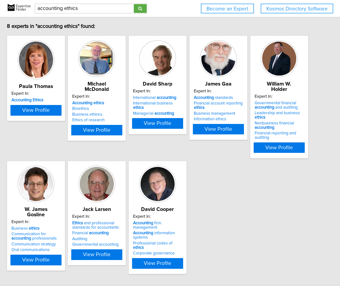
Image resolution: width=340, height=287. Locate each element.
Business (116, 207)
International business (200, 103)
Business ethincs (117, 109)
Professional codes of (273, 219)
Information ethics (264, 115)
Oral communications (121, 228)
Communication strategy (124, 223)
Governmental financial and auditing (50, 209)
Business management (268, 109)
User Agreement (190, 269)
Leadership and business (57, 217)
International (196, 98)
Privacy (169, 269)
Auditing (182, 223)
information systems (276, 213)
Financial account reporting (278, 103)
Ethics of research (118, 115)
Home (156, 269)
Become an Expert (227, 8)
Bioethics (110, 103)
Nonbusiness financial (59, 223)
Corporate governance (268, 224)
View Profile (59, 131)
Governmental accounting (198, 228)
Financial (193, 217)
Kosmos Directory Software (297, 8)
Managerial (195, 109)
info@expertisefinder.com (128, 269)
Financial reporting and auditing (57, 228)
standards (267, 98)
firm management (274, 207)
